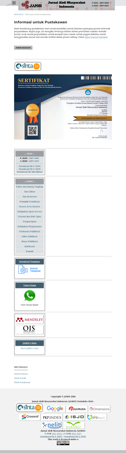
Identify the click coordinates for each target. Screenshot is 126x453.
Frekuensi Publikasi (29, 231)
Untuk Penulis (20, 378)
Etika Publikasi (29, 236)
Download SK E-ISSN (29, 169)
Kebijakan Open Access (29, 211)
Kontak (29, 251)
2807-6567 (34, 161)
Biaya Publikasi (29, 241)
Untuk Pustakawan (22, 382)
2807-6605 (34, 158)
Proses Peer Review (29, 206)
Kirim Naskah (23, 47)
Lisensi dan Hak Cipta (29, 216)
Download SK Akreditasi (29, 171)
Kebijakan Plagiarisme (30, 226)
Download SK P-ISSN (29, 166)
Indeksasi (29, 246)
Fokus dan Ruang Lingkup (29, 186)
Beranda (18, 14)
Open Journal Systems (96, 37)
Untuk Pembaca (21, 374)
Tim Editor (29, 191)
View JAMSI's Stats (30, 348)
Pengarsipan (29, 221)
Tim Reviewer (29, 196)
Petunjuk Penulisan (30, 201)
